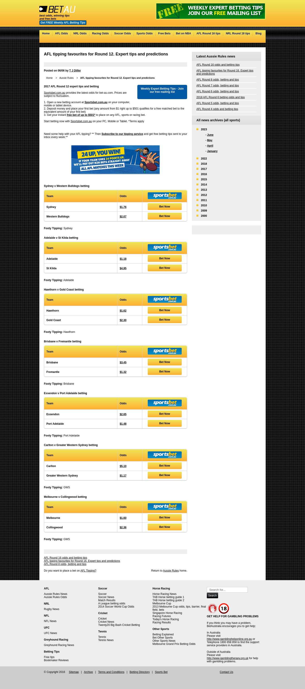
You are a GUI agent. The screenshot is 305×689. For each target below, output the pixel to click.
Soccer (102, 594)
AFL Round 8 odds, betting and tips (65, 564)
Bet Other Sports (162, 637)
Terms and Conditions (111, 672)
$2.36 (123, 527)
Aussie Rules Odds (55, 597)
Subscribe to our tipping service (122, 134)
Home (46, 33)
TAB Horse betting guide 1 (168, 597)
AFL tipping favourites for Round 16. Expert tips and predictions (82, 561)
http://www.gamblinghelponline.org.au (229, 639)
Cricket (102, 618)
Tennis (102, 637)
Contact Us (226, 672)
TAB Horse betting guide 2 (168, 600)
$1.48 (123, 423)
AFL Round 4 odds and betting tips (217, 109)
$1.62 (123, 310)
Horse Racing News (164, 594)
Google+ (254, 40)
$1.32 (123, 372)
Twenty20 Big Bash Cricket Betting (119, 625)
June (210, 134)
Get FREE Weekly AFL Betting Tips (63, 22)
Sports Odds (144, 33)
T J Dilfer (75, 70)
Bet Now (164, 206)
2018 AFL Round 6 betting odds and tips (220, 97)
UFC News (50, 633)
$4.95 (123, 268)
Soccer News (106, 597)
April (210, 145)
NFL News (50, 621)
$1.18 (123, 258)
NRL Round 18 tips (238, 33)
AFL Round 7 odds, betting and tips (217, 85)
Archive (88, 672)
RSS (259, 40)
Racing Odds (100, 33)
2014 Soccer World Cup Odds (116, 606)
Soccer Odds (122, 33)
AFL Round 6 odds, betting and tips (217, 91)
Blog (258, 33)
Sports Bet (161, 672)
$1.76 (123, 207)
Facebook (250, 40)
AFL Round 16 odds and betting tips (65, 557)
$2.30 (123, 320)
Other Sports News (163, 640)
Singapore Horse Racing (167, 613)
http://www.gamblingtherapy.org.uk (227, 658)
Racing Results (161, 622)
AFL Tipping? (88, 570)
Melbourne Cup (161, 603)
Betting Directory (140, 672)
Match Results (106, 600)
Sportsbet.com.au (54, 92)
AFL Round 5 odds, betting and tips (217, 103)
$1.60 (123, 518)
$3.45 (123, 362)
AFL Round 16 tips (208, 33)
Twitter (245, 40)
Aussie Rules (66, 77)
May (209, 140)
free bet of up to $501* (81, 115)
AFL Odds (61, 33)
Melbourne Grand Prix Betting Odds (173, 644)
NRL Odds (79, 33)
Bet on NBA (183, 33)
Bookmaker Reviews (56, 660)
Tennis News (106, 640)
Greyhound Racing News (59, 645)
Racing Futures (161, 616)
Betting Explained (163, 634)
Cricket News (106, 621)
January (212, 151)
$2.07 (123, 216)
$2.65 (123, 414)
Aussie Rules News (55, 594)
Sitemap (74, 672)
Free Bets (164, 33)
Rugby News (51, 609)
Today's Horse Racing (165, 619)
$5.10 (123, 466)
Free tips (49, 657)
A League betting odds (111, 603)
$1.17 (123, 475)
